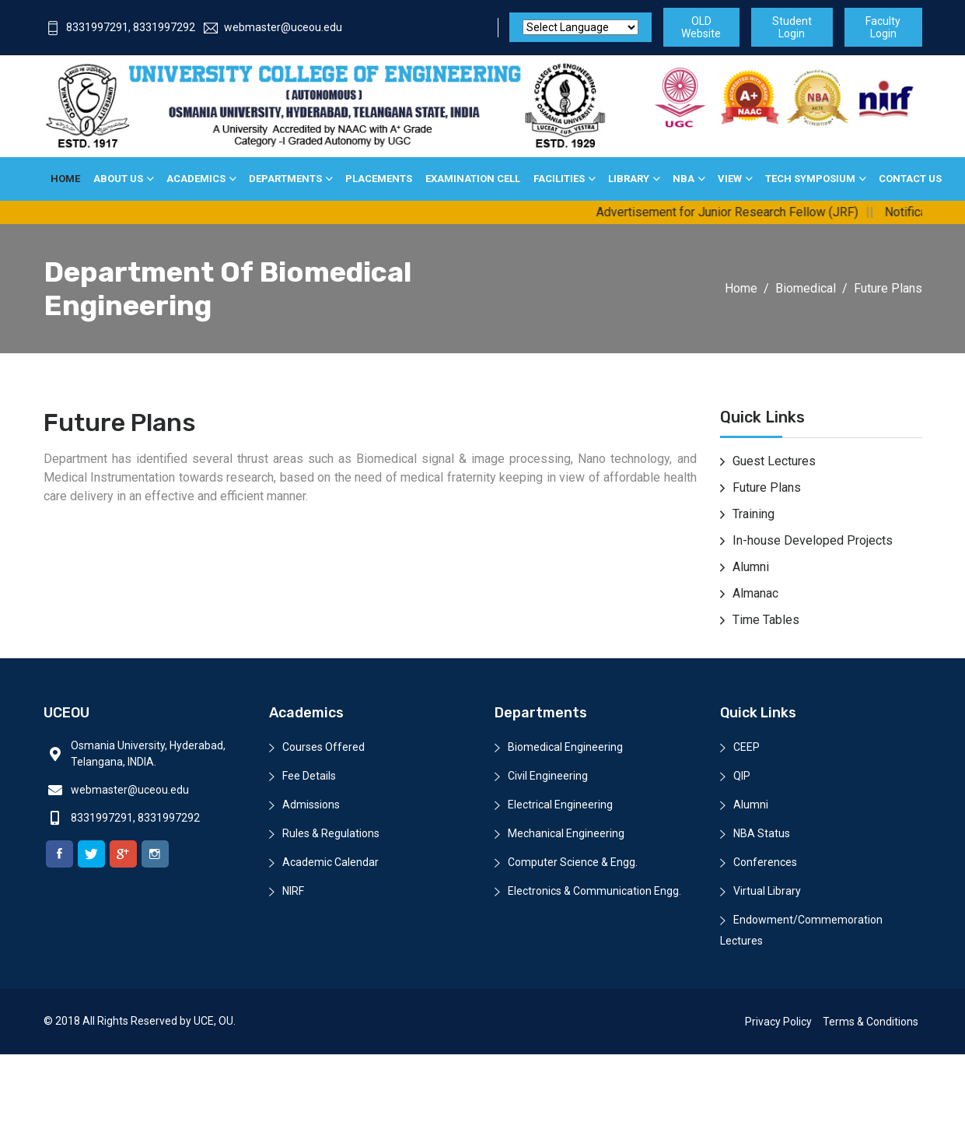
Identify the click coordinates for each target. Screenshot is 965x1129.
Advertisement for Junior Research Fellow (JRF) (737, 212)
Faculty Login (882, 27)
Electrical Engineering (560, 804)
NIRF (293, 891)
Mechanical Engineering (566, 833)
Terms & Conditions (870, 1021)
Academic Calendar (330, 862)
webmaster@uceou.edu (273, 27)
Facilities (559, 178)
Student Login (792, 27)
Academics (196, 178)
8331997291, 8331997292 (120, 27)
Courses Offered (323, 747)
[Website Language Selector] (580, 27)
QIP (741, 776)
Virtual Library (767, 891)
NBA (683, 178)
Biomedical (805, 288)
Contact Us (910, 178)
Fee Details (309, 776)
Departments (285, 178)
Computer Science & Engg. (573, 862)
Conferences (765, 862)
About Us (118, 178)
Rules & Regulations (330, 833)
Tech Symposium (810, 178)
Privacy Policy (778, 1021)
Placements (378, 178)
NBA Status (761, 833)
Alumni (750, 804)
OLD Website (701, 27)
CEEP (746, 747)
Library (628, 178)
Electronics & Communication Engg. (594, 891)
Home (65, 178)
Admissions (311, 804)
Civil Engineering (548, 776)
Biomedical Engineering (565, 747)
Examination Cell (472, 178)
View (730, 178)
